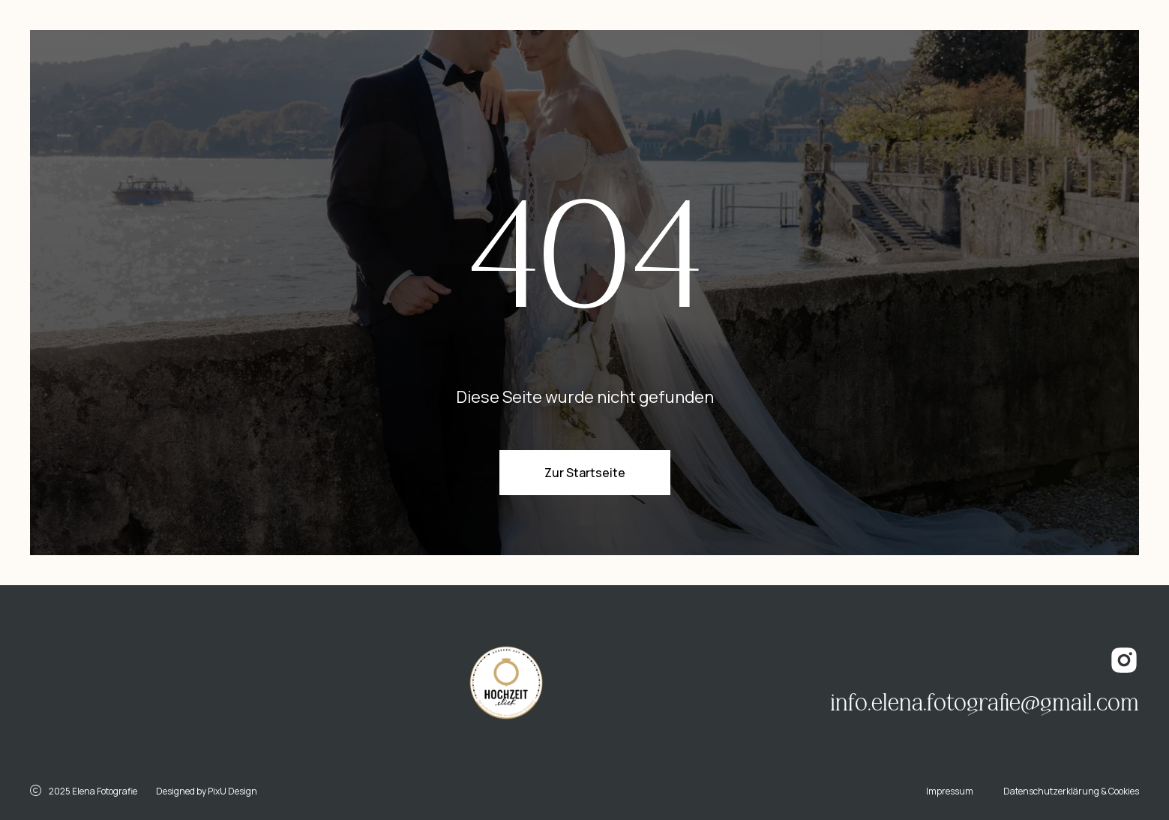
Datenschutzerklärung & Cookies (1071, 791)
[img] (169, 685)
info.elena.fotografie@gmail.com (984, 703)
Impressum (949, 791)
